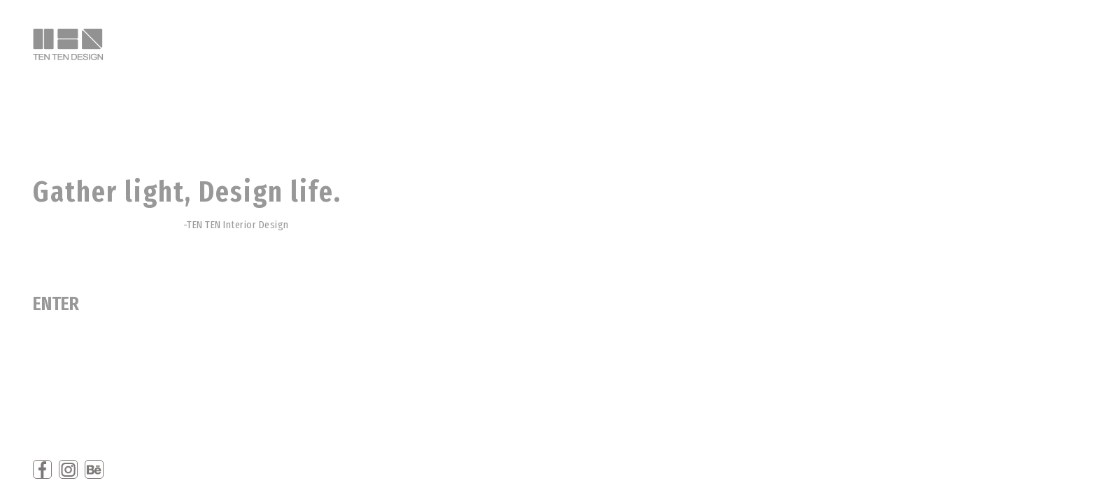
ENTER (56, 304)
